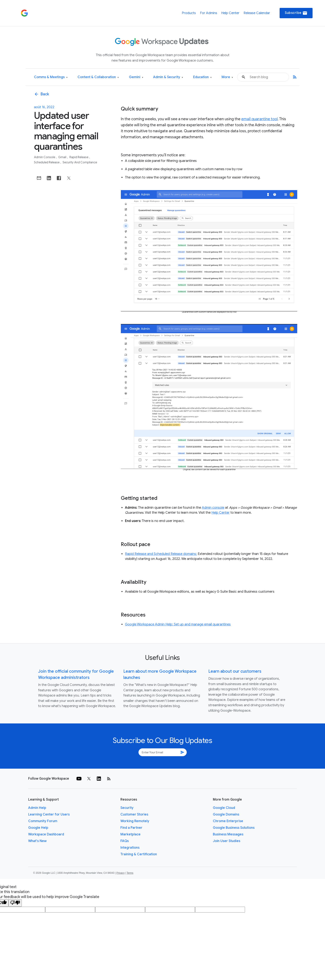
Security (126, 808)
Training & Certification (138, 854)
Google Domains (226, 814)
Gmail (62, 157)
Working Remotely (134, 821)
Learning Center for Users (49, 814)
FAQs (124, 841)
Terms (129, 872)
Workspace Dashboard (46, 834)
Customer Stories (134, 814)
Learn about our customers (234, 671)
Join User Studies (226, 841)
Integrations (129, 848)
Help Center (230, 13)
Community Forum (42, 821)
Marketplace (130, 834)
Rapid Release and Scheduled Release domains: (161, 554)
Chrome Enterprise (228, 821)
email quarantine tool (259, 119)
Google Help (38, 828)
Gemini (136, 77)
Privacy (120, 872)
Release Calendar (257, 13)
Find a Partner (131, 828)
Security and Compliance (80, 162)
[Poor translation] (15, 903)
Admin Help (37, 808)
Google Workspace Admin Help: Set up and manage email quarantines (178, 624)
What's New (37, 841)
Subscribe (296, 13)
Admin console (45, 157)
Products (189, 13)
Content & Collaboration (98, 77)
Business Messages (228, 834)
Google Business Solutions (234, 828)
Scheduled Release (47, 162)
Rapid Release (79, 157)
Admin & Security (168, 77)
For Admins (208, 13)
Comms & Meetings (51, 77)
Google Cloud (224, 808)
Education (202, 77)
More (227, 77)
